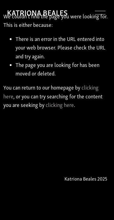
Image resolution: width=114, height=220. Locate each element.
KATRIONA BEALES (37, 12)
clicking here (60, 104)
